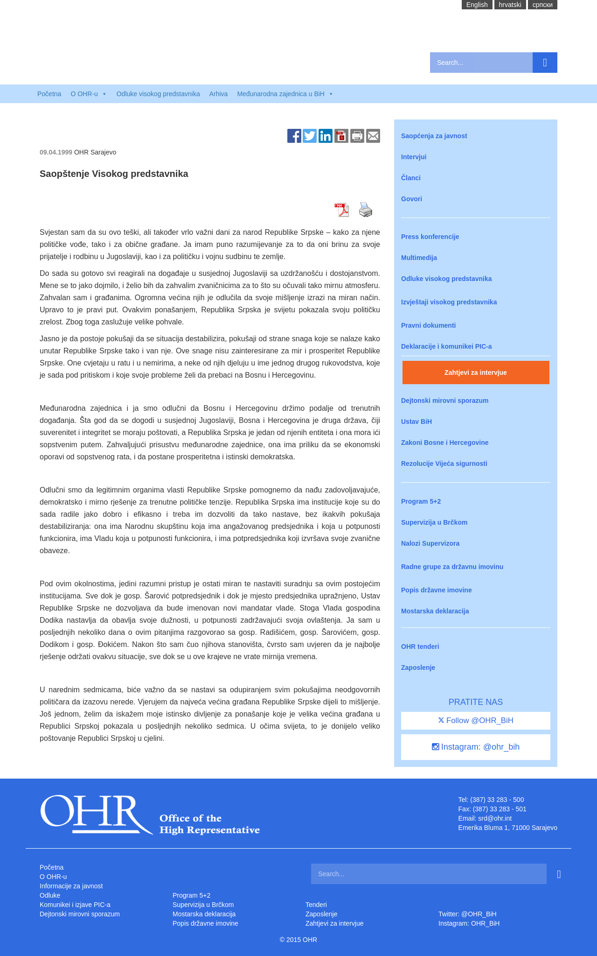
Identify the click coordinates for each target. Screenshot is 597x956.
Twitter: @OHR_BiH (467, 914)
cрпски (543, 4)
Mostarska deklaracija (435, 611)
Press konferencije (430, 236)
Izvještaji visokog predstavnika (449, 302)
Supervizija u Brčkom (434, 522)
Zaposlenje (418, 667)
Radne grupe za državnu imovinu (452, 566)
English (477, 4)
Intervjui (413, 157)
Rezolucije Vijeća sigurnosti (444, 463)
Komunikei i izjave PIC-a (75, 904)
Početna (49, 94)
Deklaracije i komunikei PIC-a (446, 346)
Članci (411, 178)
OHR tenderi (420, 646)
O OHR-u (53, 876)
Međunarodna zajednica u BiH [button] (285, 93)
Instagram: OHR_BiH (469, 923)
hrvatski (510, 4)
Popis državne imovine (436, 590)
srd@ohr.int (495, 818)
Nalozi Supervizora (430, 543)
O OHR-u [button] (88, 93)
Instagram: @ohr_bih (476, 747)
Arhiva (218, 94)
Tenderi (316, 904)
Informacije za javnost (71, 886)
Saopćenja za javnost (434, 136)
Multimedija (419, 257)
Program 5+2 (421, 501)
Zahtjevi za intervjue (475, 372)
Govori (411, 199)
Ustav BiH (416, 421)
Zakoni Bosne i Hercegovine (445, 442)
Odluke (50, 895)
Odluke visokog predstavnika (158, 94)
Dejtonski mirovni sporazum (444, 400)
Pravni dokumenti (428, 325)
